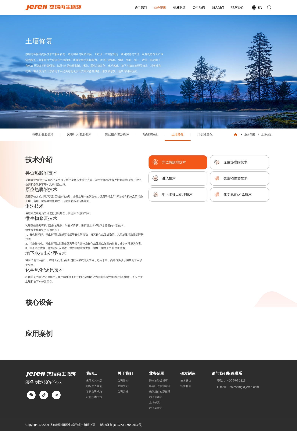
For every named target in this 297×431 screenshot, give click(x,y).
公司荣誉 (123, 391)
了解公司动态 (94, 391)
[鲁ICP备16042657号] (127, 424)
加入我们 (218, 7)
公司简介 (123, 380)
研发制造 (179, 7)
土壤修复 (178, 134)
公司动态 (199, 7)
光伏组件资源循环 (117, 134)
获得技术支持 (94, 396)
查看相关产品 (94, 380)
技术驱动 (185, 380)
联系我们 (237, 7)
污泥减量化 (205, 134)
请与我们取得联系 (227, 373)
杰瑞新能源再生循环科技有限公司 (72, 424)
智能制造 (185, 386)
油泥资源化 (150, 134)
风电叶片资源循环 (79, 134)
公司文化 (123, 386)
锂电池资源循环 (42, 134)
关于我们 (141, 7)
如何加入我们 (94, 386)
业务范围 (160, 7)
